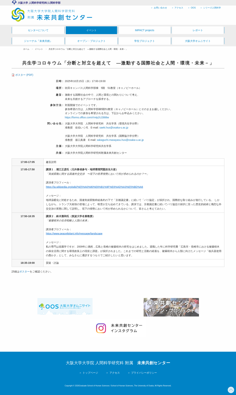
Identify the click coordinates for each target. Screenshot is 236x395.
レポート (198, 30)
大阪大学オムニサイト (198, 40)
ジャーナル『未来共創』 (38, 40)
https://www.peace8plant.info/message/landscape (74, 233)
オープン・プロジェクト (91, 40)
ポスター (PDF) (24, 74)
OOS (193, 7)
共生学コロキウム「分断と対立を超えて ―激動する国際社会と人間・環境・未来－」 (88, 49)
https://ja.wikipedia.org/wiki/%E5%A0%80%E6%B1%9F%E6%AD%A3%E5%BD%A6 (94, 186)
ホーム (26, 49)
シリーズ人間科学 (212, 7)
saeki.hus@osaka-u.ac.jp (113, 127)
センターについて (38, 30)
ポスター (24, 271)
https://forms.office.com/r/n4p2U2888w (87, 117)
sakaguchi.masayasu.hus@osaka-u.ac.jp (120, 139)
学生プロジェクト (144, 40)
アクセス (178, 7)
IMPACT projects (144, 30)
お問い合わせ (160, 7)
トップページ (90, 372)
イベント (91, 30)
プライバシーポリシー (143, 372)
